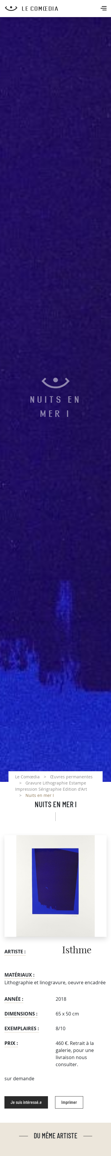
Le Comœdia (27, 777)
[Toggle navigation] (104, 9)
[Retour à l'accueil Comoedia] (58, 8)
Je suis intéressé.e (26, 1102)
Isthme (76, 950)
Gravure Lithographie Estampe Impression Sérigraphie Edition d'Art (51, 786)
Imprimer (69, 1102)
